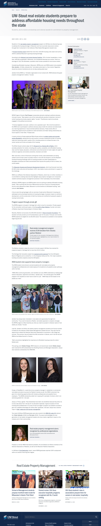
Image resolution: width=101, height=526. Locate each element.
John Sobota (76, 60)
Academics (28, 525)
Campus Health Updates (50, 523)
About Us (68, 5)
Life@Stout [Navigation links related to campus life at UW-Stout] (48, 5)
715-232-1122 (11, 525)
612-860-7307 (77, 55)
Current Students (42, 2)
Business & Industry (81, 2)
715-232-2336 (77, 66)
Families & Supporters (53, 2)
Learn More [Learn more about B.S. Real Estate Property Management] (71, 100)
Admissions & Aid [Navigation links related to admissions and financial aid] (33, 5)
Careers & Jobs (67, 523)
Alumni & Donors (71, 2)
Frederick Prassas (78, 49)
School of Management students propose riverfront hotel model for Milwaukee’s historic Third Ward (23, 492)
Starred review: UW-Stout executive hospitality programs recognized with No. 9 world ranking (49, 494)
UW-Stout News (24, 10)
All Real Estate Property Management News (70, 465)
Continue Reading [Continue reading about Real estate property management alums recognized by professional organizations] (34, 437)
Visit (88, 5)
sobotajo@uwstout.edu (79, 68)
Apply (85, 5)
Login (94, 5)
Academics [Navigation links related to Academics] (41, 5)
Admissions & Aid (30, 523)
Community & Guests (92, 2)
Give (91, 5)
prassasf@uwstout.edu (79, 57)
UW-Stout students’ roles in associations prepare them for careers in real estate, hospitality (76, 492)
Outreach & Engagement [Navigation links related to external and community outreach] (58, 5)
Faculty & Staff (62, 2)
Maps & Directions (49, 525)
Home (13, 10)
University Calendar (68, 525)
